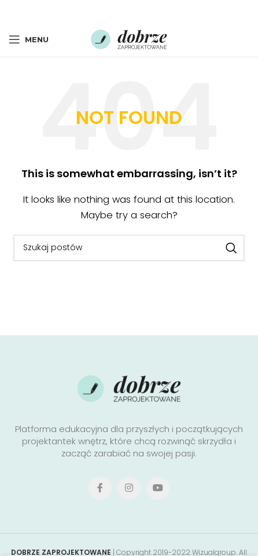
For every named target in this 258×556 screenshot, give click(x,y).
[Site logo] (129, 38)
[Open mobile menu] (28, 39)
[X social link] (110, 11)
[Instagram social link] (129, 488)
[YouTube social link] (157, 488)
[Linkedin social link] (144, 11)
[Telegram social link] (160, 11)
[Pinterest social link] (128, 11)
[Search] (129, 248)
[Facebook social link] (95, 11)
